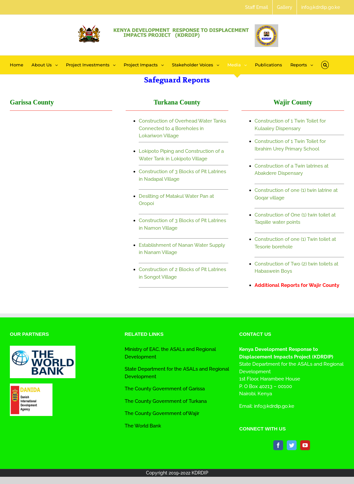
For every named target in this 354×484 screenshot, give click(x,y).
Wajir (193, 413)
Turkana (197, 401)
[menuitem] (256, 7)
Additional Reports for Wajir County (297, 285)
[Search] (325, 65)
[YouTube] (305, 445)
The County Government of (156, 401)
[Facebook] (278, 445)
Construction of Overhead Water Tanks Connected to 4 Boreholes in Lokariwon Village (182, 128)
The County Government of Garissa (165, 389)
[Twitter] (292, 445)
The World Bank (143, 426)
